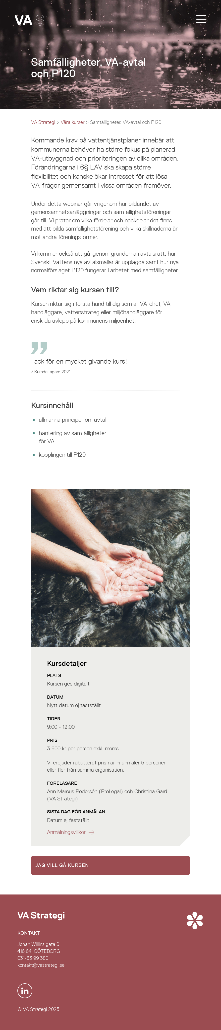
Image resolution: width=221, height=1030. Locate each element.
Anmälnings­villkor (66, 832)
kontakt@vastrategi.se (40, 965)
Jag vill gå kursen (62, 865)
